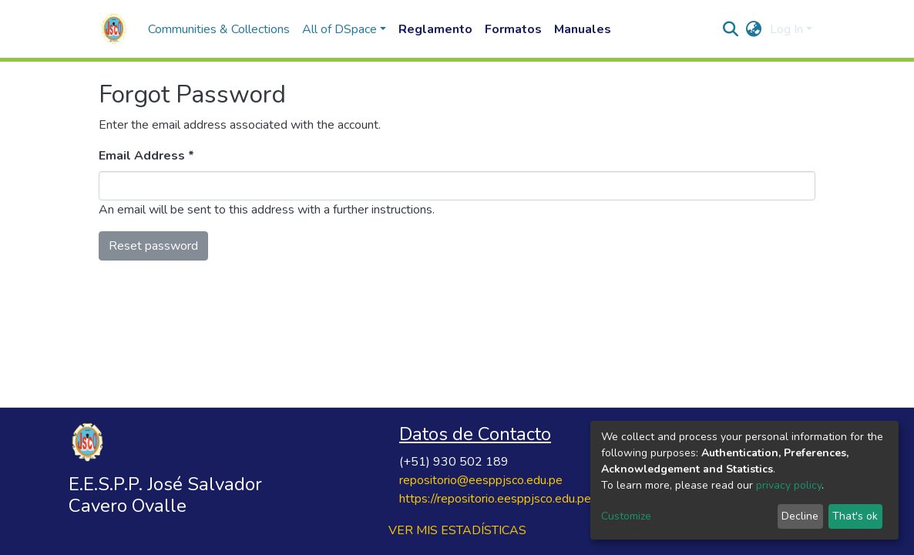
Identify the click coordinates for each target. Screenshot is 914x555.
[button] (754, 29)
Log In (786, 29)
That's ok (855, 516)
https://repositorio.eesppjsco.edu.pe (495, 498)
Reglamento (435, 29)
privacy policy (789, 485)
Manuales (582, 29)
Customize (626, 516)
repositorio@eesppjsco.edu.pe (481, 480)
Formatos (513, 29)
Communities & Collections (219, 29)
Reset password (153, 245)
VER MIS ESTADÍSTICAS (457, 530)
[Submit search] (731, 29)
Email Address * (146, 155)
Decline (799, 516)
